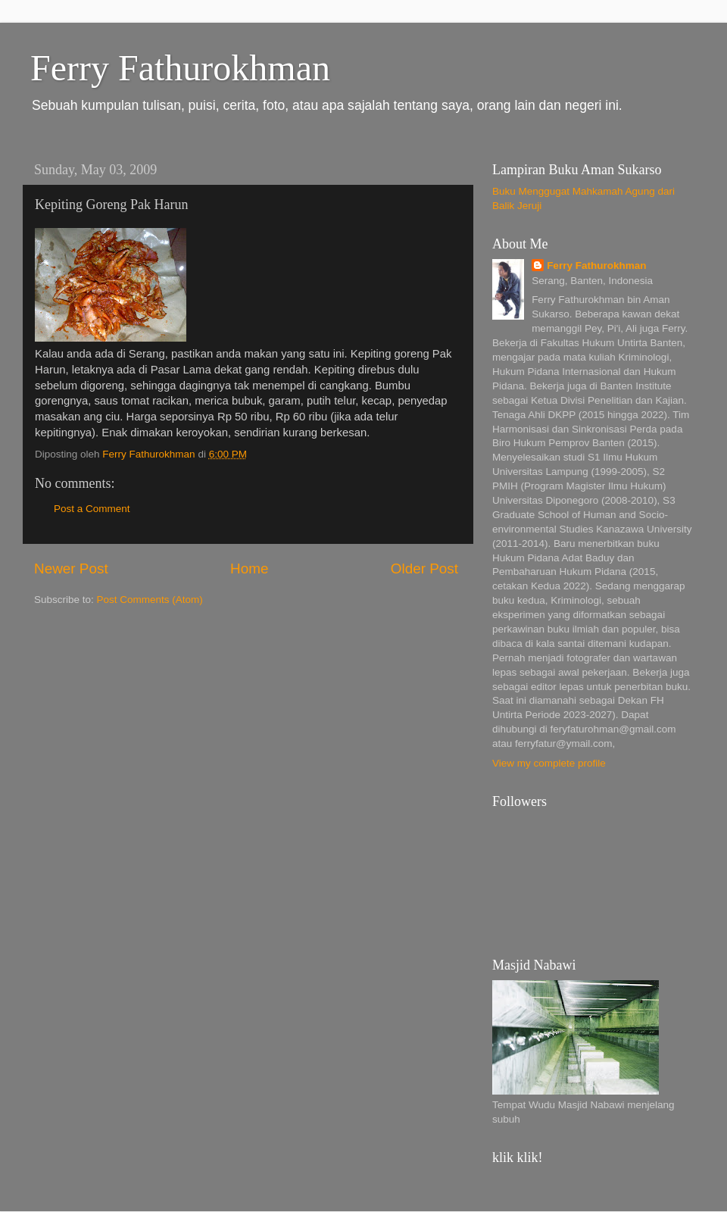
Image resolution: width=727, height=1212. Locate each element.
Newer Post (71, 568)
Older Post (424, 568)
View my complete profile (549, 763)
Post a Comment (92, 508)
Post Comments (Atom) (150, 599)
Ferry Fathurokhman (180, 68)
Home (249, 568)
